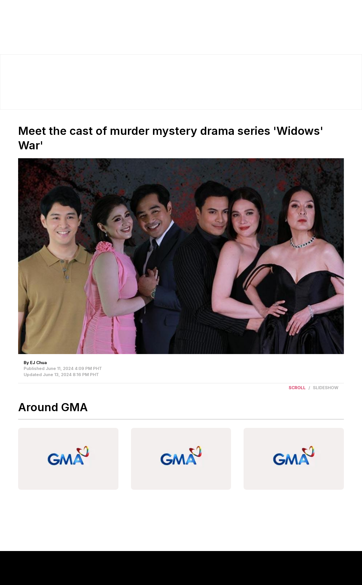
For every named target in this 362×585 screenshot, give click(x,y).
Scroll (297, 387)
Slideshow (325, 387)
